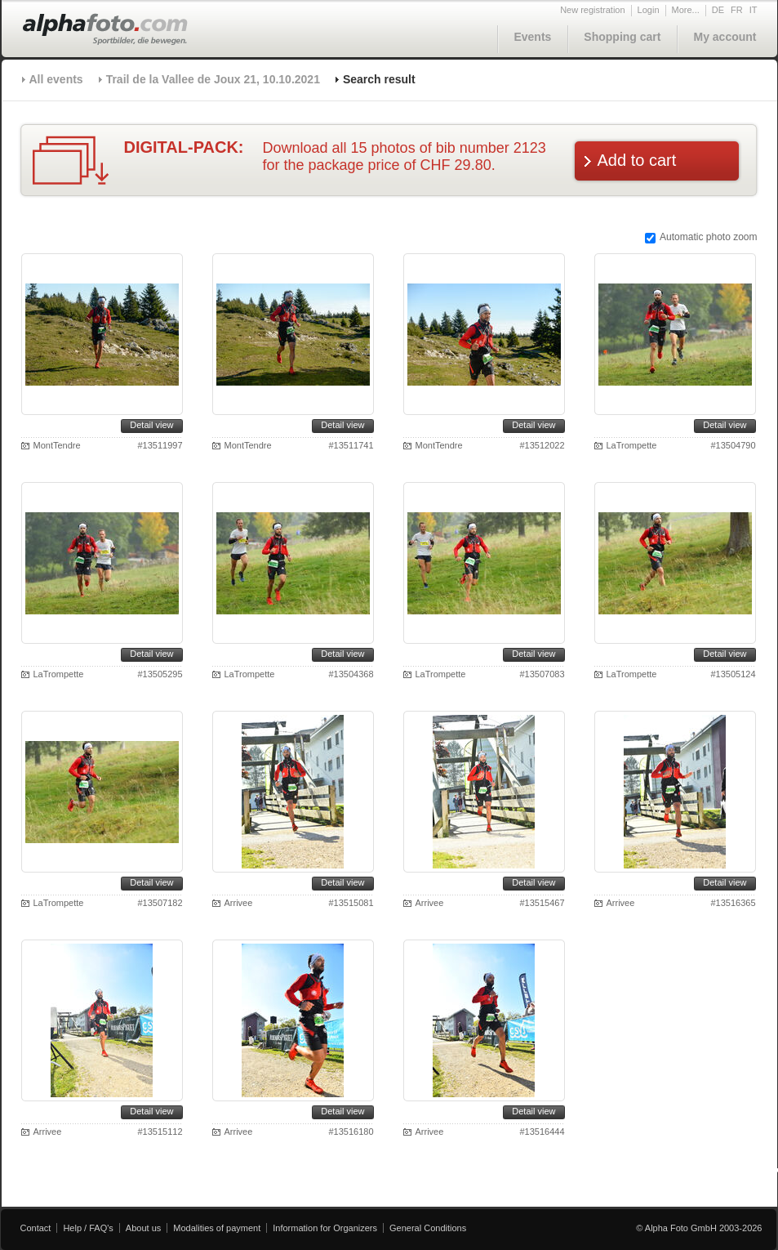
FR (737, 10)
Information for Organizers (325, 1228)
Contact (35, 1228)
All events (56, 79)
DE (718, 10)
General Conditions (427, 1228)
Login (649, 10)
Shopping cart (622, 36)
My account (724, 36)
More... (686, 10)
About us (143, 1228)
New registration (592, 10)
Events (532, 36)
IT (753, 10)
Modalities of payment (216, 1228)
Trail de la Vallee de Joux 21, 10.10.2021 (213, 79)
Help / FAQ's (88, 1228)
